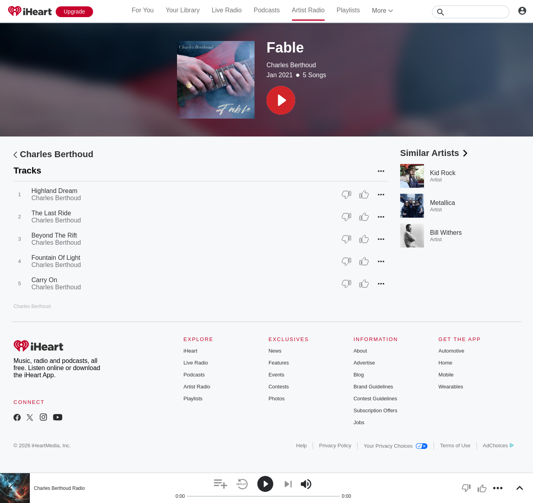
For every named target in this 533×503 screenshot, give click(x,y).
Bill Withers (446, 232)
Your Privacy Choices (396, 446)
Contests (278, 387)
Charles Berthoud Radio (59, 488)
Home (445, 363)
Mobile (445, 375)
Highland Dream (54, 190)
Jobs (359, 422)
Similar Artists (434, 153)
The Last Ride (51, 213)
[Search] (471, 12)
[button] (280, 100)
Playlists (348, 10)
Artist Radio (308, 10)
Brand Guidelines (373, 387)
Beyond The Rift (54, 235)
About (360, 351)
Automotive (451, 351)
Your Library (182, 10)
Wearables (450, 387)
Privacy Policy (335, 445)
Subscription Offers (375, 410)
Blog (359, 375)
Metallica (442, 202)
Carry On (44, 280)
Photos (276, 399)
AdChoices (498, 445)
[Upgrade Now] (74, 11)
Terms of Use (455, 445)
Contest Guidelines (375, 399)
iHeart (190, 351)
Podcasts (267, 10)
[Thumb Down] (346, 194)
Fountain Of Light (55, 257)
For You (143, 10)
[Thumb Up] (364, 194)
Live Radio (227, 10)
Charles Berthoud (291, 65)
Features (278, 363)
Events (276, 375)
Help (301, 445)
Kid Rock (442, 173)
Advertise (364, 363)
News (275, 351)
